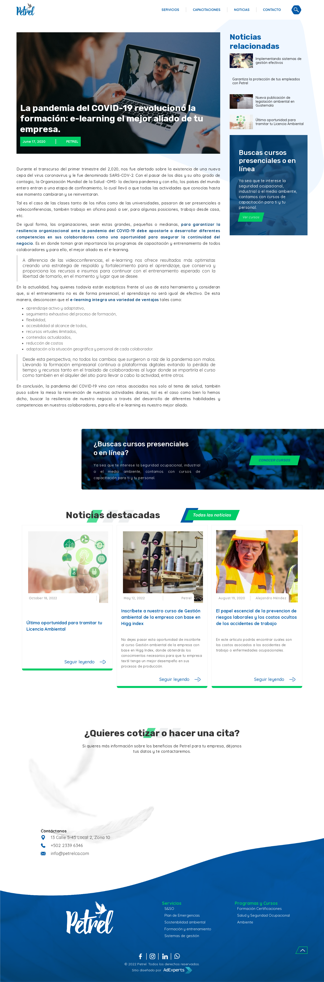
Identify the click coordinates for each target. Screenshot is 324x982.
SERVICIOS (170, 10)
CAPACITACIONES (206, 10)
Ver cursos (251, 217)
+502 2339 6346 (67, 845)
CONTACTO (272, 10)
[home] (25, 9)
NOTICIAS (242, 10)
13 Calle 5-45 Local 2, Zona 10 (80, 837)
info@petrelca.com (70, 853)
